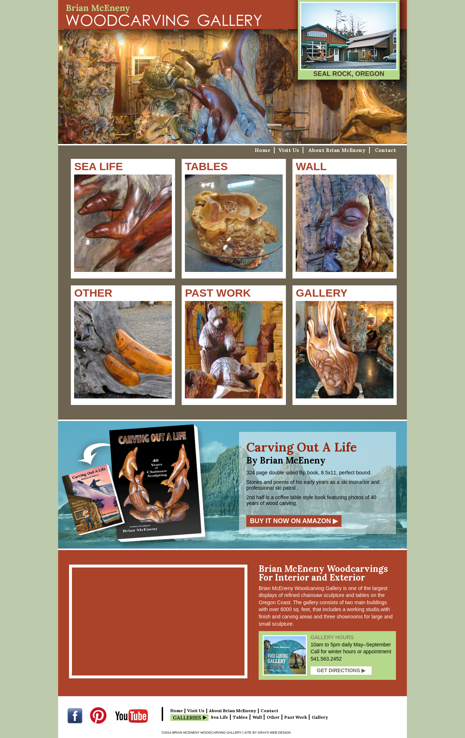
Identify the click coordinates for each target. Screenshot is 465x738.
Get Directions (341, 670)
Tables (240, 717)
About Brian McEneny (336, 150)
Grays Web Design (274, 732)
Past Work (295, 717)
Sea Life (219, 717)
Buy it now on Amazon (294, 521)
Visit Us (288, 150)
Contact (385, 150)
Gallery (320, 717)
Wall (257, 717)
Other (273, 717)
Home (262, 150)
